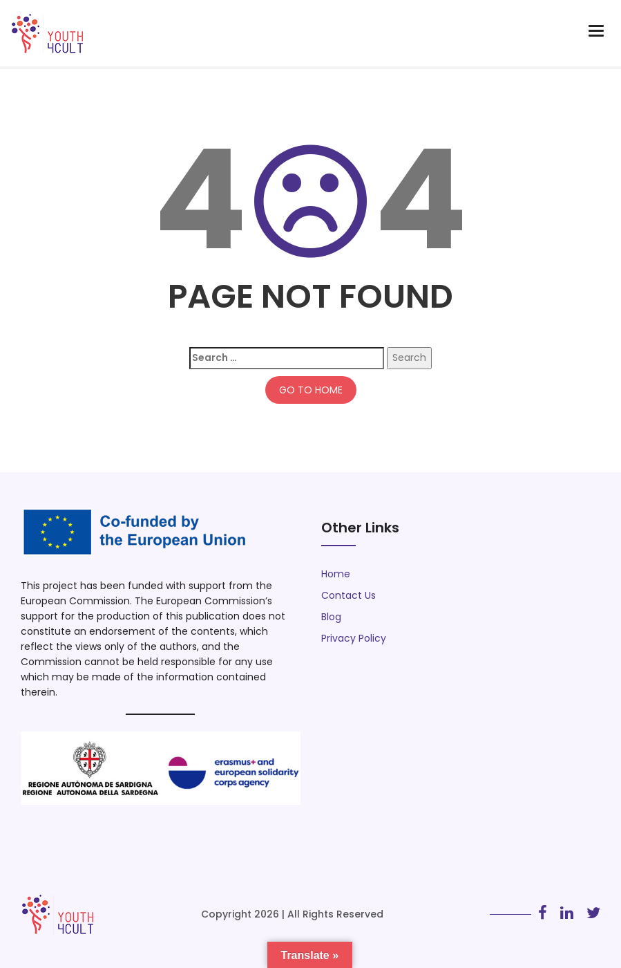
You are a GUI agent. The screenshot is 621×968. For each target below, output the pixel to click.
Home (335, 574)
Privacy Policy (353, 638)
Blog (331, 617)
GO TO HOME (311, 390)
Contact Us (348, 595)
